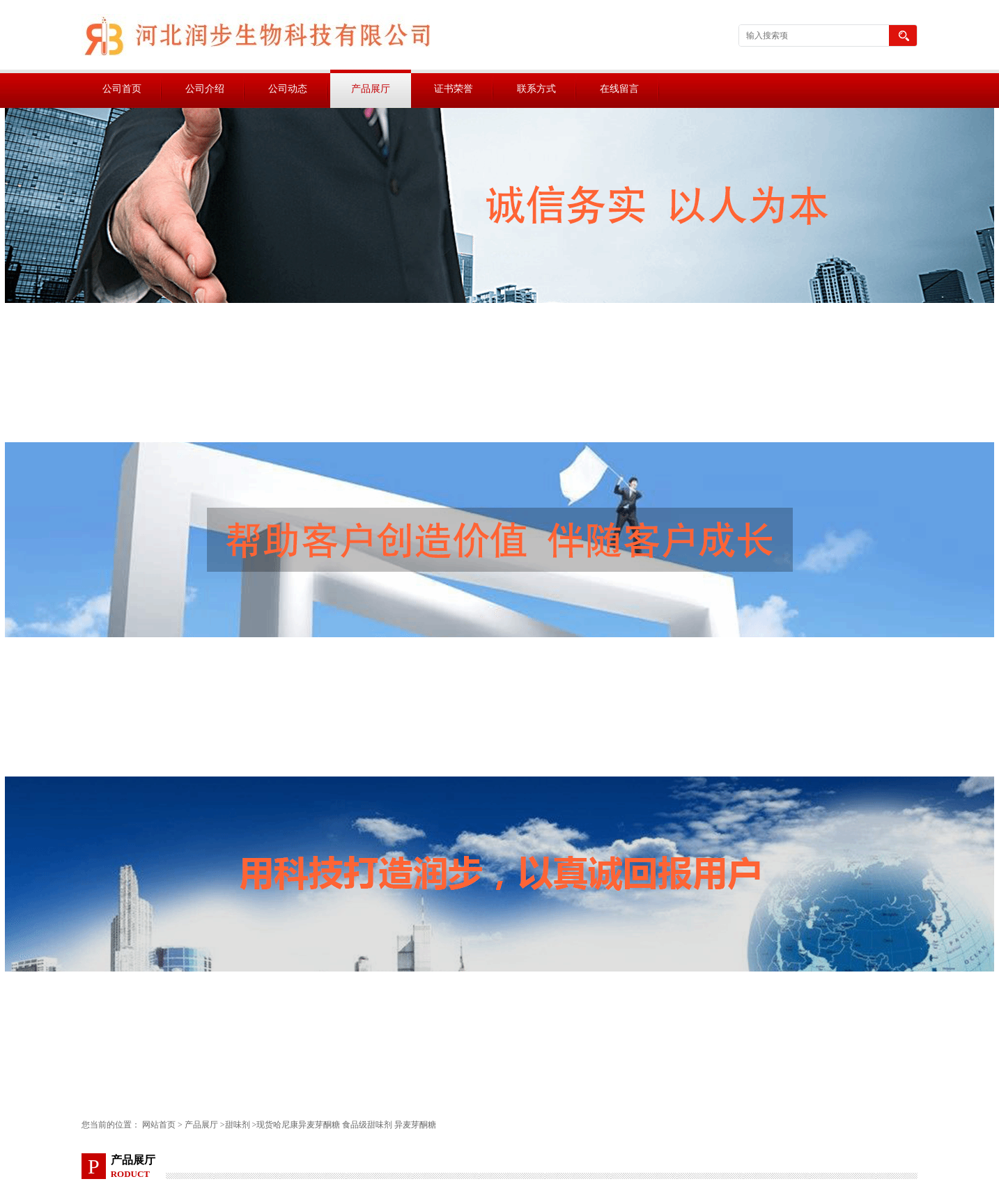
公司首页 (121, 89)
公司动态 (287, 89)
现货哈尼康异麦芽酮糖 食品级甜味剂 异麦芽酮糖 (346, 1125)
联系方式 (536, 89)
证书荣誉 (453, 89)
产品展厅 (370, 89)
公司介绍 (204, 89)
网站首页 (159, 1125)
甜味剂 (237, 1125)
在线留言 (619, 89)
